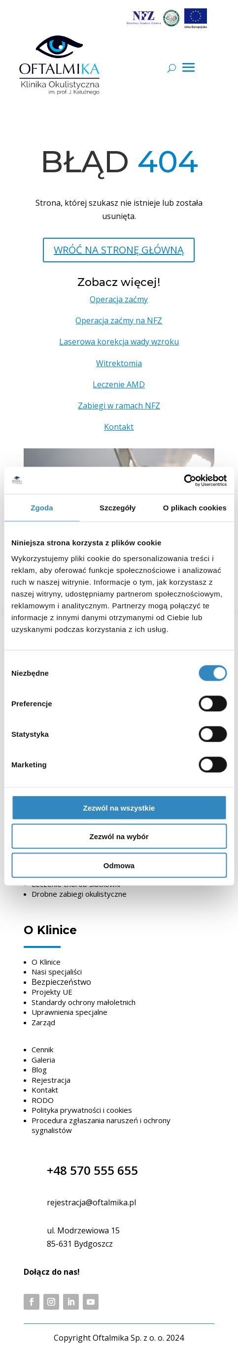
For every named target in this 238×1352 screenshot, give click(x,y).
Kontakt (119, 426)
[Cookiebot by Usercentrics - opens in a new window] (183, 480)
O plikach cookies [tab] (195, 507)
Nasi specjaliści (57, 971)
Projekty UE (52, 992)
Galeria (43, 1060)
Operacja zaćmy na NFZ (118, 320)
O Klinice (46, 962)
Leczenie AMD (119, 384)
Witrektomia (119, 363)
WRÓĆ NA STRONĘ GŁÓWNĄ (119, 249)
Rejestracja (51, 1080)
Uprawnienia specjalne (69, 1012)
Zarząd (43, 1022)
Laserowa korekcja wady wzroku (119, 341)
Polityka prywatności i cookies (82, 1110)
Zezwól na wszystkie (119, 807)
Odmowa (119, 865)
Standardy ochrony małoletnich (84, 1002)
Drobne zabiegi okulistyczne (79, 894)
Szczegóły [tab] (118, 507)
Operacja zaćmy (119, 299)
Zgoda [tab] (42, 507)
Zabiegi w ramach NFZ (119, 405)
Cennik (42, 1049)
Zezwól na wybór (118, 836)
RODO (43, 1100)
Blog (39, 1069)
